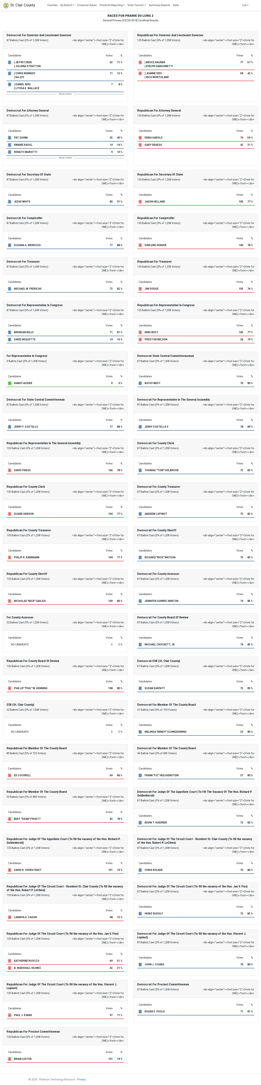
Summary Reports (159, 5)
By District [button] (66, 5)
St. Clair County (19, 5)
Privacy (81, 1079)
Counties (52, 5)
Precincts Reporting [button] (111, 5)
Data (176, 5)
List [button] (244, 5)
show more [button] (65, 93)
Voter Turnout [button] (135, 5)
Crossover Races (87, 5)
